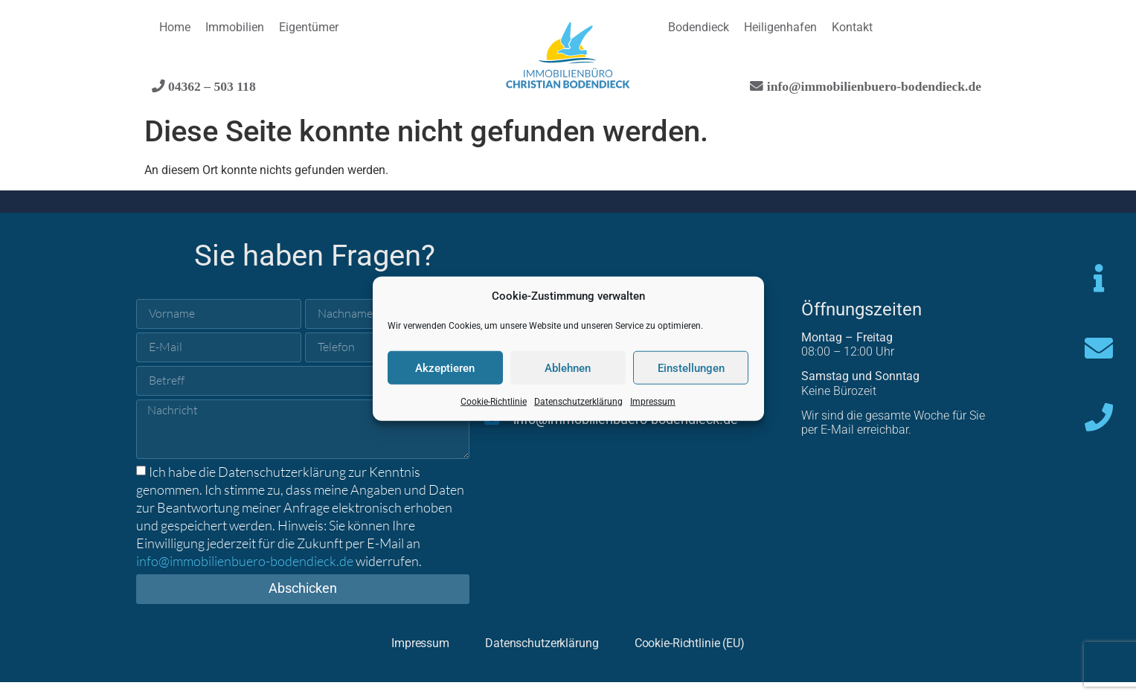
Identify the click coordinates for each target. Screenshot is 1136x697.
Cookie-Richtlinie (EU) (719, 656)
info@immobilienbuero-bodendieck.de (872, 86)
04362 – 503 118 (210, 86)
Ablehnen (568, 367)
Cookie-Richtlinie (494, 401)
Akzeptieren (445, 367)
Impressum (652, 401)
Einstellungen (691, 367)
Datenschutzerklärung (578, 401)
